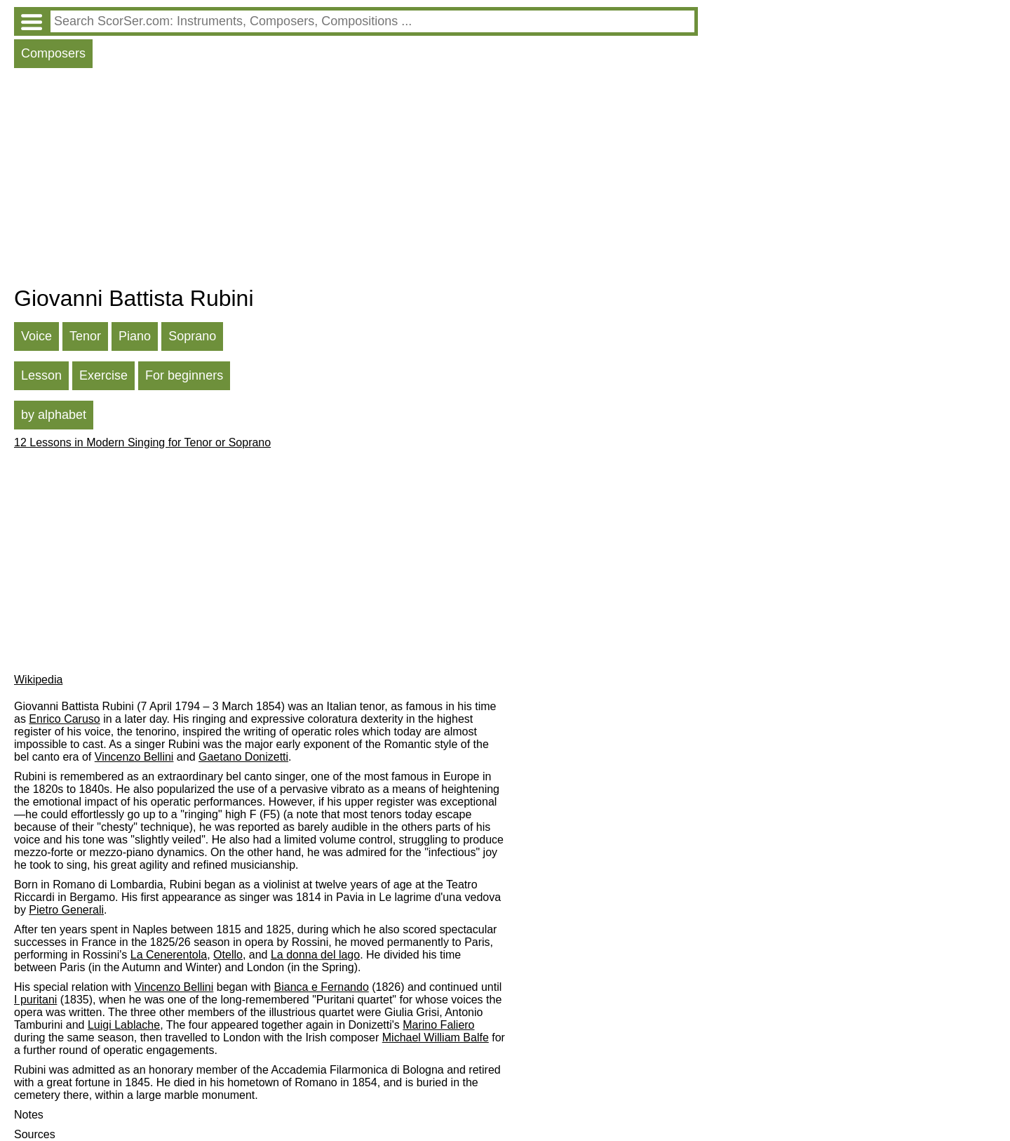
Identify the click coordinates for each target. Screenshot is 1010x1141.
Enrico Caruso (64, 719)
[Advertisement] (356, 180)
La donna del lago (315, 955)
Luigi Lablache (124, 1025)
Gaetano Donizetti (243, 757)
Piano (135, 336)
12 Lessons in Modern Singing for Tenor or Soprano (142, 442)
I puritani (35, 1000)
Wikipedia (38, 680)
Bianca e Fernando (321, 987)
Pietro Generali (66, 910)
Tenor (85, 336)
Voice (36, 336)
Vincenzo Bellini (134, 757)
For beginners (184, 375)
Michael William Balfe (435, 1037)
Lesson (41, 375)
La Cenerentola (168, 955)
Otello (228, 955)
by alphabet (53, 415)
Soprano (192, 336)
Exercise (103, 375)
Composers (53, 53)
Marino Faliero (438, 1025)
